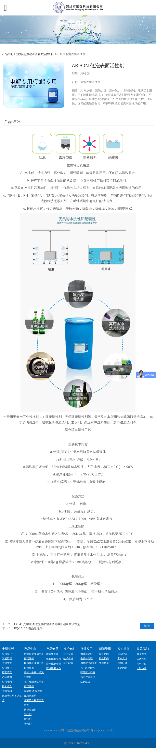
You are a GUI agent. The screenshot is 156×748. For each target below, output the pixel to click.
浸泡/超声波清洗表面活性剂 (34, 54)
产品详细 (12, 121)
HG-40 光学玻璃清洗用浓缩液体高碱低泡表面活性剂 (47, 624)
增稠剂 (27, 719)
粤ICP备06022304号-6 (78, 743)
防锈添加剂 (30, 709)
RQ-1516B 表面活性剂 (28, 628)
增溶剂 (27, 723)
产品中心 (7, 54)
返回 (147, 626)
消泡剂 (27, 714)
